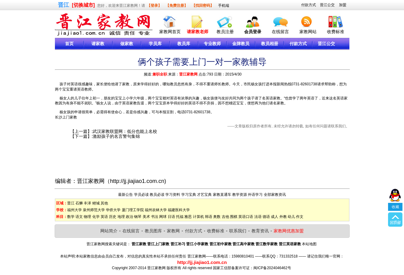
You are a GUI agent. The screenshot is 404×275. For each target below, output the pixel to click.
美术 (146, 217)
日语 (171, 217)
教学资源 (239, 194)
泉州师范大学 (94, 210)
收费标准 (335, 31)
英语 (104, 217)
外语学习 (255, 194)
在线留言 (280, 31)
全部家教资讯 (275, 194)
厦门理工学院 (133, 210)
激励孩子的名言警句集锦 (116, 136)
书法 (154, 217)
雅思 (188, 217)
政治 (129, 217)
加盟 (342, 5)
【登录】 (154, 5)
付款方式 (308, 5)
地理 (121, 217)
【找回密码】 (203, 5)
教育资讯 (260, 230)
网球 (163, 217)
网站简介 (108, 230)
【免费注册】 (177, 5)
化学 (96, 217)
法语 (258, 217)
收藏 (395, 202)
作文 (299, 217)
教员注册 (225, 31)
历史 (112, 217)
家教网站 (308, 31)
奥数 (217, 217)
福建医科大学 (179, 210)
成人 (274, 217)
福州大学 (74, 210)
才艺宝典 (204, 194)
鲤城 (96, 203)
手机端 (223, 5)
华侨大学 (113, 210)
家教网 (173, 230)
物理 (87, 217)
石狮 (79, 203)
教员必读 (157, 194)
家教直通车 (222, 194)
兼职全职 (159, 74)
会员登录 (252, 31)
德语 (266, 217)
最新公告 (125, 194)
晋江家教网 (188, 74)
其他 (104, 203)
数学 (71, 217)
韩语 (208, 217)
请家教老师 (197, 31)
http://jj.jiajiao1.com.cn (137, 181)
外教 (283, 217)
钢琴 (137, 217)
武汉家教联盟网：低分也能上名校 (125, 131)
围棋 (233, 217)
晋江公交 (327, 5)
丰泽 (87, 203)
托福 (179, 217)
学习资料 (172, 194)
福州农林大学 (156, 210)
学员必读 (141, 194)
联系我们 (237, 230)
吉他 (225, 217)
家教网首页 (170, 31)
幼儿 (291, 217)
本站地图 (309, 244)
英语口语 (245, 217)
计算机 (198, 217)
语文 (79, 217)
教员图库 (153, 230)
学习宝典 (188, 194)
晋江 (71, 203)
